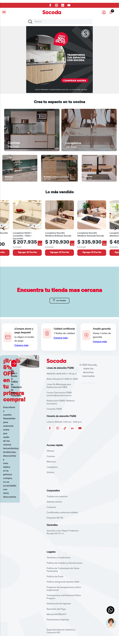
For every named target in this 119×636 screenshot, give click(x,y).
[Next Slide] (115, 228)
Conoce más (21, 345)
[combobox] (59, 21)
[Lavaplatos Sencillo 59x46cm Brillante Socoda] (59, 228)
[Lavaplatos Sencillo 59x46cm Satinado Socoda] (91, 228)
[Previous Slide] (3, 228)
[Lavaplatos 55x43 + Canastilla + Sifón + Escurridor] (27, 228)
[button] (20, 337)
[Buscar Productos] (30, 22)
